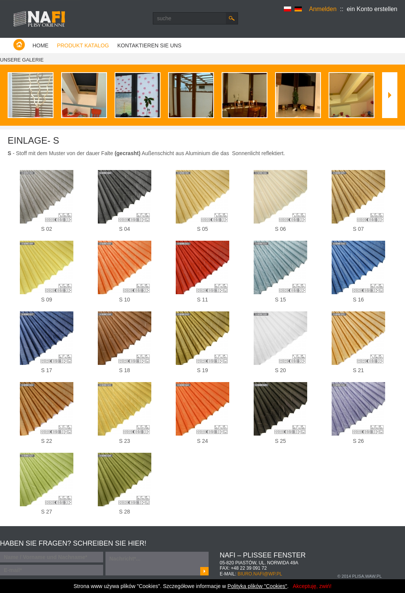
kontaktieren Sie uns (149, 45)
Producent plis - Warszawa (40, 19)
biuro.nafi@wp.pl (260, 574)
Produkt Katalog (83, 45)
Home (40, 45)
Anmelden (323, 9)
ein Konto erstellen (372, 9)
